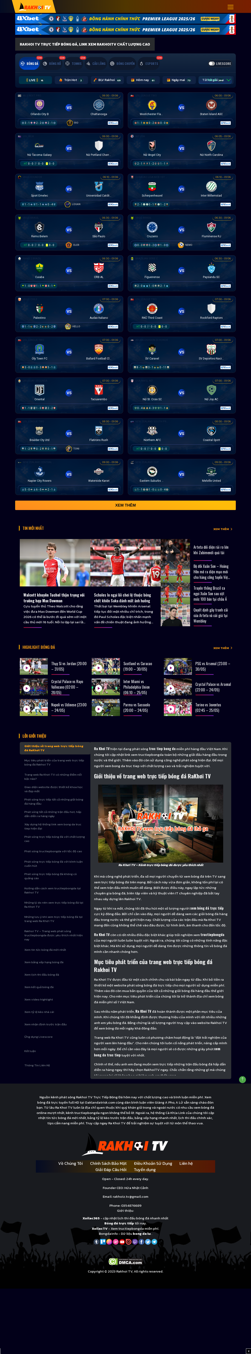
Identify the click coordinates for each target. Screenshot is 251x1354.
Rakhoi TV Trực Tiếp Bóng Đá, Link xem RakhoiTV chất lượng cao (85, 44)
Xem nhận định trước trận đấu (45, 1032)
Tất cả (190, 86)
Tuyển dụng (145, 1177)
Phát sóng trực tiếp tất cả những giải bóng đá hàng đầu (53, 809)
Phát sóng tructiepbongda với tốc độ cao (53, 859)
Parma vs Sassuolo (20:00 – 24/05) (136, 713)
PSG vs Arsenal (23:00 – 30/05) (212, 672)
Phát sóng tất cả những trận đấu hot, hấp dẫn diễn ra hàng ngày (52, 822)
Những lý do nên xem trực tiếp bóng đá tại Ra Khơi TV (53, 912)
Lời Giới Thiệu (38, 742)
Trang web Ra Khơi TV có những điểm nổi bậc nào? (53, 784)
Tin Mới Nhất (38, 532)
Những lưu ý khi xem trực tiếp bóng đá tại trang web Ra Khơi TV (53, 927)
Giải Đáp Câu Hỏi (110, 1177)
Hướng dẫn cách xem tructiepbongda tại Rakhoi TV (52, 898)
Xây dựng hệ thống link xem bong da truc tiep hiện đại (52, 834)
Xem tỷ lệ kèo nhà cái (39, 1020)
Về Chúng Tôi (70, 1171)
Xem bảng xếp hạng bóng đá (43, 970)
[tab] (33, 61)
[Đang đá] (69, 116)
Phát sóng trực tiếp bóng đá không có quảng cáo (50, 884)
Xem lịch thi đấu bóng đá (41, 982)
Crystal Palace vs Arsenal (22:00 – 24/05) (213, 693)
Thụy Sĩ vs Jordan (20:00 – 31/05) (69, 672)
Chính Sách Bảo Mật (108, 1171)
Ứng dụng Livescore (38, 1045)
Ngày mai (159, 86)
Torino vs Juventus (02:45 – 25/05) (208, 713)
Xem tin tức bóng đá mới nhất (45, 958)
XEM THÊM (221, 534)
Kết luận (30, 1059)
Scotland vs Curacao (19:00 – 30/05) (137, 672)
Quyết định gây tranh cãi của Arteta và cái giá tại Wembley (211, 619)
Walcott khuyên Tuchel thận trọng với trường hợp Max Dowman (49, 602)
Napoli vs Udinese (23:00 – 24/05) (69, 713)
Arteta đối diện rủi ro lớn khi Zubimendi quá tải (211, 553)
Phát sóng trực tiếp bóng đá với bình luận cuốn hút (53, 871)
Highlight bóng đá (45, 654)
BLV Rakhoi (96, 86)
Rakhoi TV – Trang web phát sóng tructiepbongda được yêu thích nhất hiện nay (53, 943)
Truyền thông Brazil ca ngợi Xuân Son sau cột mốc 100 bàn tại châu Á (210, 597)
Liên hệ (186, 1171)
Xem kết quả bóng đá (39, 995)
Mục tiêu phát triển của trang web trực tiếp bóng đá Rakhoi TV (54, 770)
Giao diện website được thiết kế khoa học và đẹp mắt (53, 797)
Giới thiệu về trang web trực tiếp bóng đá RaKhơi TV (53, 756)
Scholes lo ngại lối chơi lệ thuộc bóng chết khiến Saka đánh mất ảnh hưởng (124, 602)
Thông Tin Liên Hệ (37, 1073)
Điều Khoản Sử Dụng (153, 1171)
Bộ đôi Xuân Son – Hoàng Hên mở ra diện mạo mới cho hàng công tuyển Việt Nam (211, 575)
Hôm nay (128, 86)
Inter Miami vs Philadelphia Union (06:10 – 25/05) (136, 693)
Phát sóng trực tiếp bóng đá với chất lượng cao (54, 847)
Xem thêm (125, 512)
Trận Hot (63, 86)
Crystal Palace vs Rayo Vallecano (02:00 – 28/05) (67, 693)
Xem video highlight (38, 1007)
